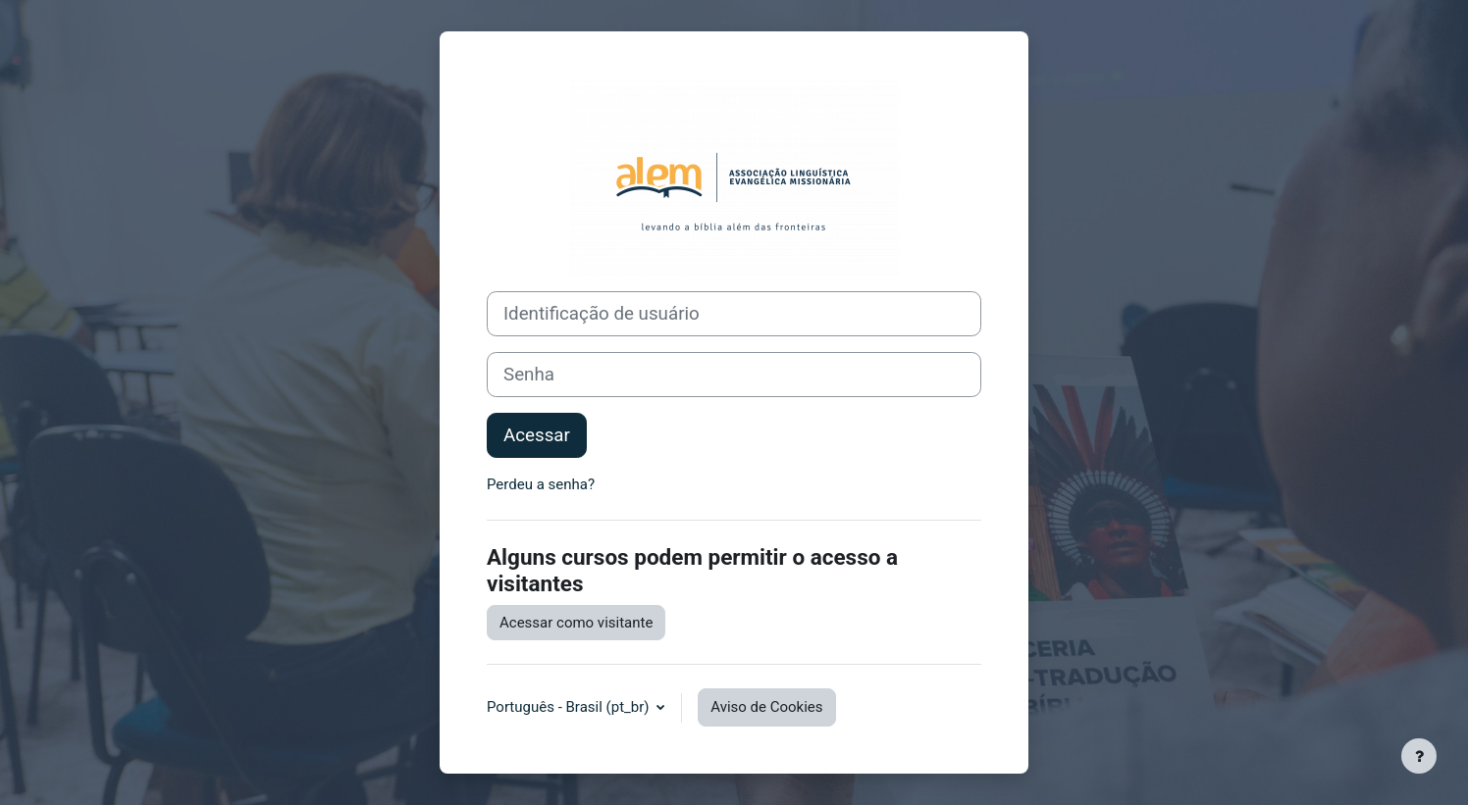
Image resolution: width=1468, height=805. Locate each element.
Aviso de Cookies (766, 707)
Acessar (536, 435)
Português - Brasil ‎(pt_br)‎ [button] (570, 707)
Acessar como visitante (576, 622)
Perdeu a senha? (541, 484)
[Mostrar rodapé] (1419, 756)
